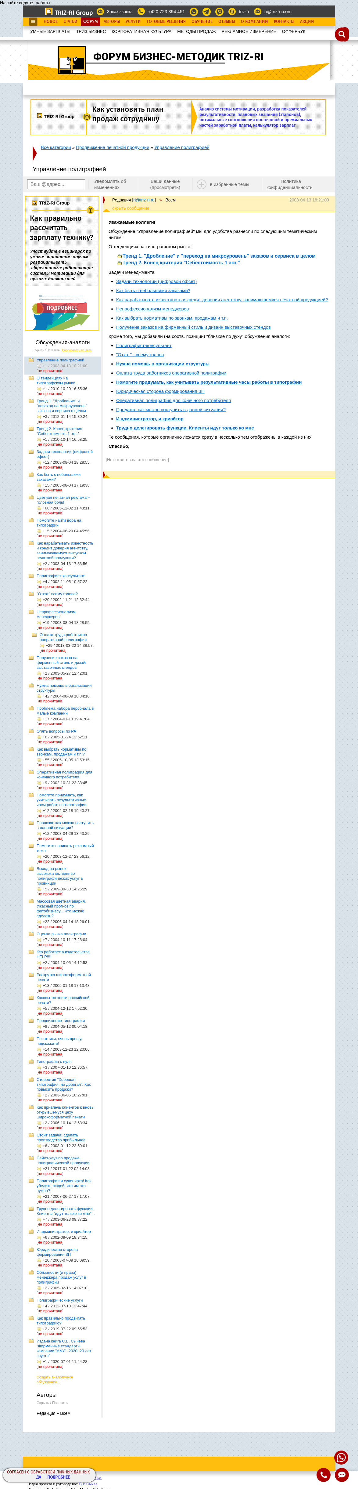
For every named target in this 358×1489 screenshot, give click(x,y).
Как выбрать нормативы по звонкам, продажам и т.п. (172, 318)
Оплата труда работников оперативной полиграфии (63, 637)
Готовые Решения (166, 21)
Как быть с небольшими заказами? (153, 290)
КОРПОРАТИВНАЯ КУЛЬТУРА (141, 31)
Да (38, 1477)
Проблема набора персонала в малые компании (65, 711)
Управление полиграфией (181, 147)
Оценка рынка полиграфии (61, 934)
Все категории (56, 147)
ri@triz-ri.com (278, 11)
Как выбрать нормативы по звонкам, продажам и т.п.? (61, 751)
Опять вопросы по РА (56, 731)
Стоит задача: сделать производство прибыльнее (61, 1137)
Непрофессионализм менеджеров (56, 614)
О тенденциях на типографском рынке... (57, 380)
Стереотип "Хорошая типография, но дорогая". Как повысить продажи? (64, 1084)
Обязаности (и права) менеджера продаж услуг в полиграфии (61, 1277)
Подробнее (58, 1477)
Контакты (284, 21)
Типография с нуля (54, 1061)
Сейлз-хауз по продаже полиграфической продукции (63, 1160)
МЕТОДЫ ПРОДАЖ (196, 31)
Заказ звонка (120, 11)
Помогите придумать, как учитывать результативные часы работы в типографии (62, 800)
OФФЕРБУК (294, 31)
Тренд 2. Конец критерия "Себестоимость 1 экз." (59, 431)
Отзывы (226, 21)
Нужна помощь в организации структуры (162, 363)
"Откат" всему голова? (57, 594)
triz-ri (244, 11)
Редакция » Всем (53, 1413)
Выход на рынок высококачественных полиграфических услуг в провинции (60, 876)
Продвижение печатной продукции (112, 147)
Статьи (70, 21)
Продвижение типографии (61, 1020)
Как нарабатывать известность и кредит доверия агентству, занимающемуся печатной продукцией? (222, 299)
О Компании (254, 21)
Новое (51, 21)
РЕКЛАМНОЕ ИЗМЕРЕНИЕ (249, 31)
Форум (90, 21)
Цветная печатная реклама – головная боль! (63, 500)
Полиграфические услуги (60, 1300)
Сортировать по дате (77, 350)
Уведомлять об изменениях (110, 184)
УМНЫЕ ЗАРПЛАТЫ (50, 31)
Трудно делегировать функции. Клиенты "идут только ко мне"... (66, 1211)
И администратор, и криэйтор (64, 1231)
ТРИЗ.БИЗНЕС (91, 31)
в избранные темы (229, 184)
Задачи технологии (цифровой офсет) (156, 281)
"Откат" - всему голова (140, 354)
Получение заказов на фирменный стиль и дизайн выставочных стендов (62, 662)
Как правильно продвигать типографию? (61, 1320)
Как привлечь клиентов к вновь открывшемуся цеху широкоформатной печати (65, 1112)
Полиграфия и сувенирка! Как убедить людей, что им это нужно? (64, 1186)
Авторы (112, 21)
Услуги (133, 21)
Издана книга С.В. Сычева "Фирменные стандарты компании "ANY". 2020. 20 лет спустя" (64, 1348)
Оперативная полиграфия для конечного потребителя (64, 774)
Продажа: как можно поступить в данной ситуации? (65, 825)
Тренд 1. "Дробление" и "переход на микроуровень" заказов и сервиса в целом (62, 406)
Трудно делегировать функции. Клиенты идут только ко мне (185, 427)
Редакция (121, 199)
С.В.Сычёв (88, 1484)
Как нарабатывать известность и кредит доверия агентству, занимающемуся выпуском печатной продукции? (65, 550)
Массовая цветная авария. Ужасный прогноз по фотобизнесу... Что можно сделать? (61, 908)
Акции (307, 21)
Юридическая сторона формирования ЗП (57, 1252)
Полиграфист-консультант (61, 576)
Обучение (202, 21)
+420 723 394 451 (166, 11)
